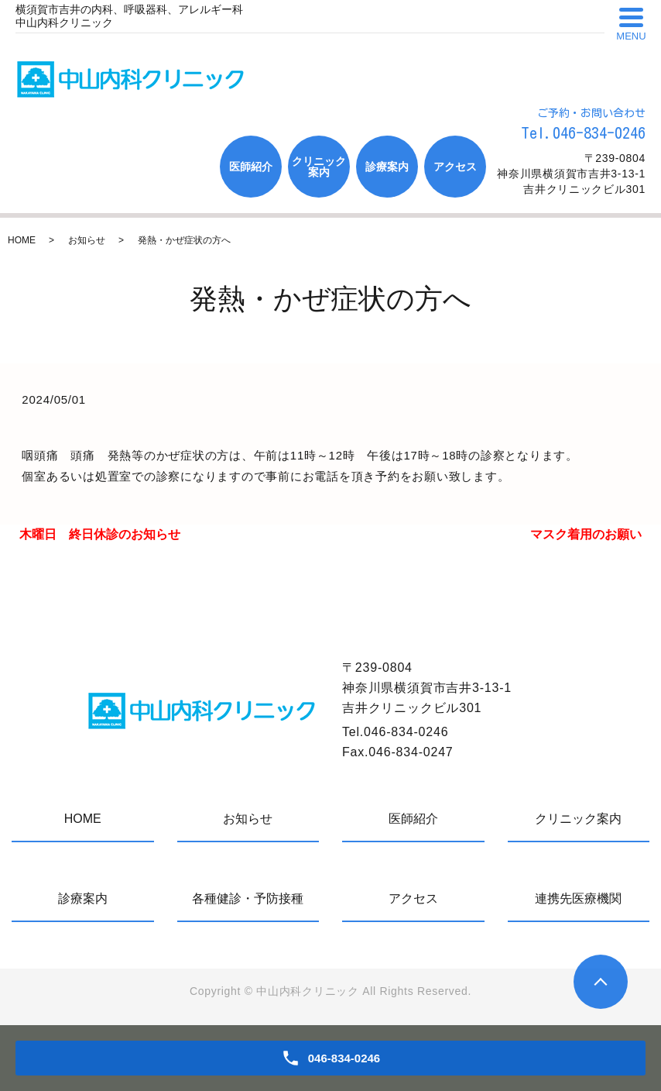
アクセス (455, 166)
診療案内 (387, 166)
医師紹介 (250, 166)
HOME (22, 240)
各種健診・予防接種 (247, 898)
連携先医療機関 (578, 898)
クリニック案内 (319, 166)
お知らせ (86, 240)
